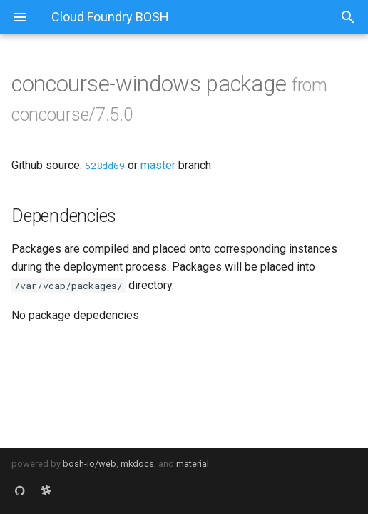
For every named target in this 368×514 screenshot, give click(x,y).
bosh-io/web (89, 463)
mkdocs (137, 463)
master (157, 165)
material (192, 463)
